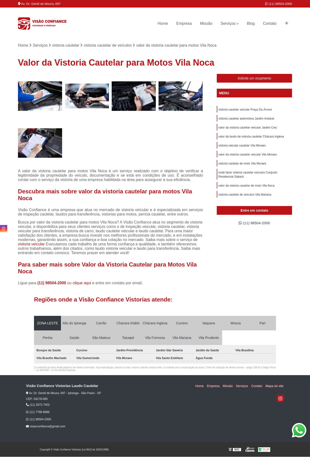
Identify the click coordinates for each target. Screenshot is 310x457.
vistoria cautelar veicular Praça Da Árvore (245, 110)
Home (163, 23)
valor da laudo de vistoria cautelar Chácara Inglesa (251, 137)
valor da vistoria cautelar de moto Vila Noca (246, 188)
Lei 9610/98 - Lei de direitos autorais (55, 370)
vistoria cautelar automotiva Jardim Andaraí (246, 119)
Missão (206, 23)
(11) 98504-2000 (278, 4)
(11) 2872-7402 (38, 405)
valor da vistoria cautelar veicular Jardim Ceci (247, 128)
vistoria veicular (31, 244)
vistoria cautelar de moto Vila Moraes (242, 165)
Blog (251, 23)
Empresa (184, 23)
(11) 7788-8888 (37, 412)
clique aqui (82, 283)
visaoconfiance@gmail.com (45, 426)
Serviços (228, 23)
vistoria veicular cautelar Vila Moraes (242, 146)
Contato (269, 23)
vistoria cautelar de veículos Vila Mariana (244, 197)
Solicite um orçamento (254, 78)
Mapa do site (275, 386)
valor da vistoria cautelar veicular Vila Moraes (247, 156)
